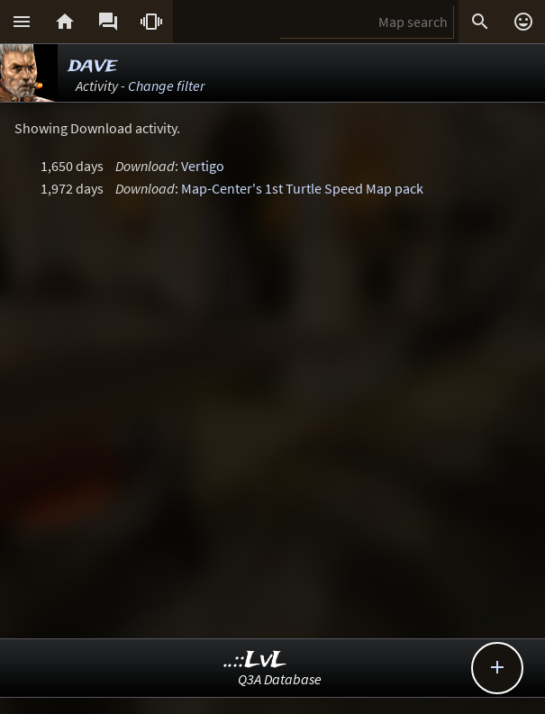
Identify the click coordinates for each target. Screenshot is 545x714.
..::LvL (255, 660)
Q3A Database (280, 679)
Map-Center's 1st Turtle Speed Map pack (302, 188)
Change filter (166, 86)
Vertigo (202, 166)
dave (92, 65)
